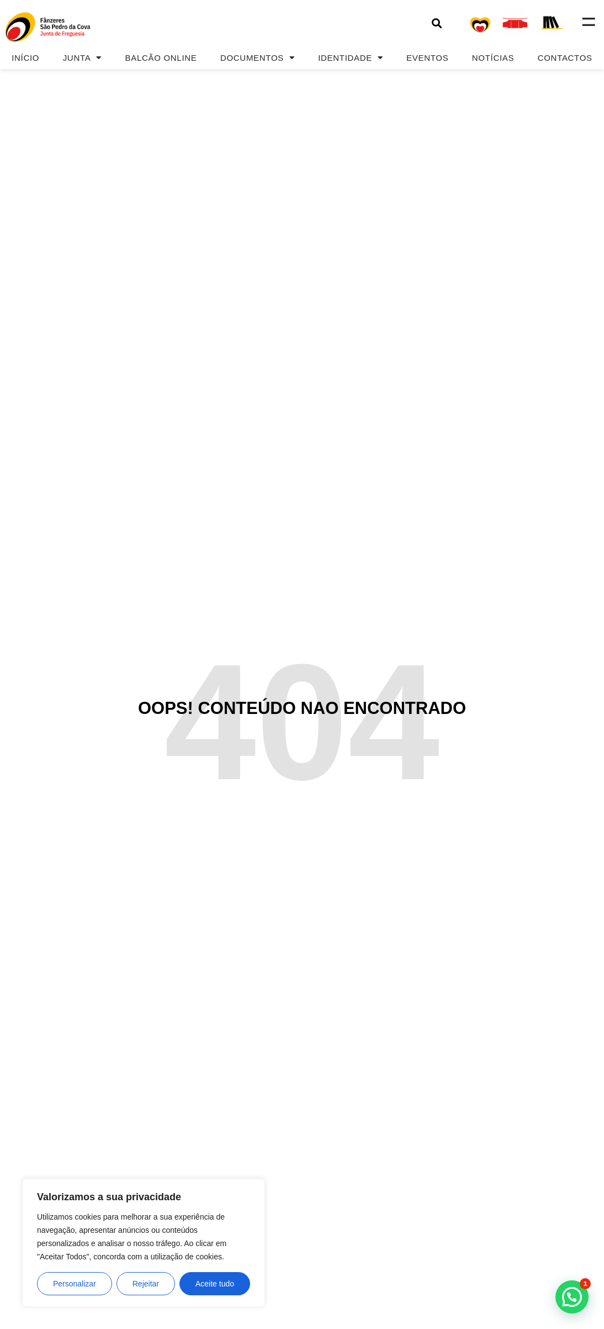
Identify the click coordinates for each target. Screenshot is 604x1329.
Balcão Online (161, 57)
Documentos (257, 57)
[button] (436, 23)
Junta (82, 57)
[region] (143, 1243)
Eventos (427, 57)
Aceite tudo (214, 1283)
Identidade (350, 57)
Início (25, 57)
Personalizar (74, 1283)
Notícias (493, 57)
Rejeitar (146, 1283)
